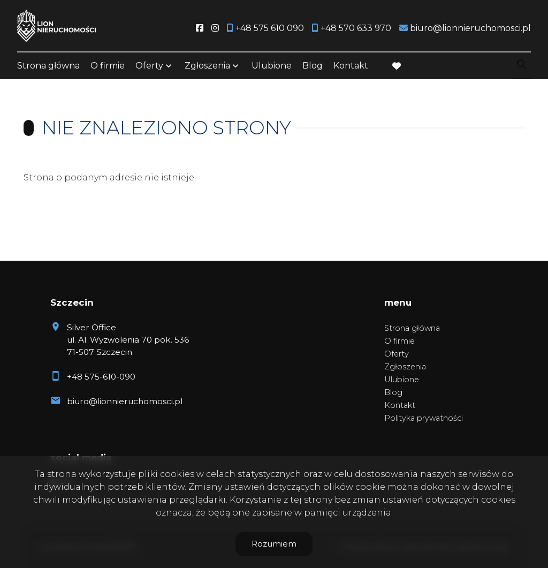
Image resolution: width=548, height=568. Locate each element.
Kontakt (350, 65)
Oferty (149, 65)
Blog (312, 65)
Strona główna (48, 65)
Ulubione (272, 65)
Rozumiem (274, 544)
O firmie (107, 65)
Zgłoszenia (207, 65)
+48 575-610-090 (101, 377)
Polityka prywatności (423, 418)
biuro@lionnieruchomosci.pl (124, 401)
